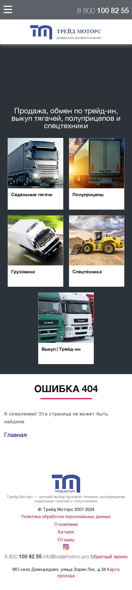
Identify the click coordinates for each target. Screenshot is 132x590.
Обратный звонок (108, 556)
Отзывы (66, 539)
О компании (66, 524)
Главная (15, 434)
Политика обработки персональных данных (66, 516)
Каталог (66, 531)
